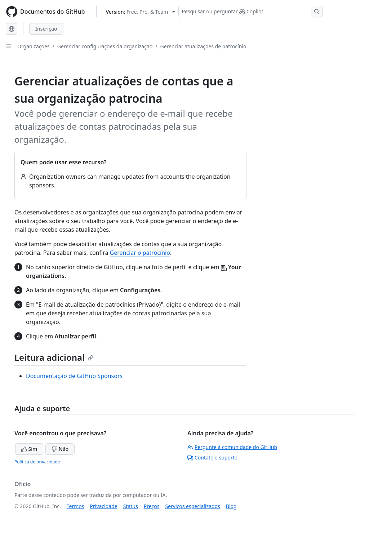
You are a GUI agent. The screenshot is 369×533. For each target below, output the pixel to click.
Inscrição (46, 28)
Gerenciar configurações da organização (105, 46)
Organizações (33, 46)
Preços (152, 506)
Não (60, 448)
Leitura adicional (53, 357)
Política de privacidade (37, 462)
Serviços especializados (192, 506)
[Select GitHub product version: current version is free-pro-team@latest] (140, 11)
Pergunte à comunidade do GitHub (232, 447)
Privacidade (103, 506)
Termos (75, 506)
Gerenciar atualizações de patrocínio (203, 46)
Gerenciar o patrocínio (140, 253)
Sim (29, 448)
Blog (231, 506)
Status (130, 506)
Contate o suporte (212, 457)
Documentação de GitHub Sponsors (74, 376)
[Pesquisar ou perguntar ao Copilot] (250, 11)
